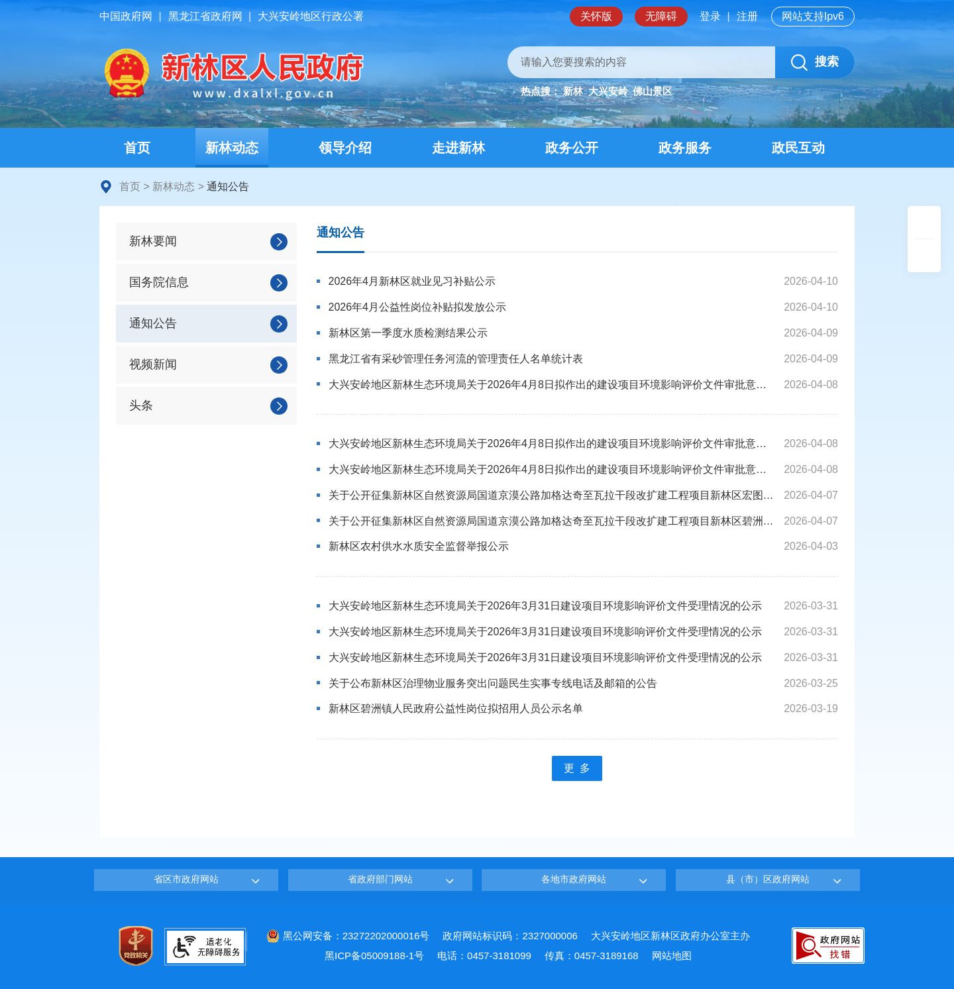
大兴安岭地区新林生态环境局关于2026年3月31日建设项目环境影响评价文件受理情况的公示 (545, 605)
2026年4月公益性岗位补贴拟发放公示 (418, 307)
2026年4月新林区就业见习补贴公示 (412, 281)
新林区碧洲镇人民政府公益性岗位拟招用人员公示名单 (456, 708)
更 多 (577, 768)
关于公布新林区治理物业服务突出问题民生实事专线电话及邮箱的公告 (493, 683)
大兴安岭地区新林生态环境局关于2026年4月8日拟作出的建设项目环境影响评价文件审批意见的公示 (552, 384)
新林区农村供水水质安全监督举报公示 (419, 546)
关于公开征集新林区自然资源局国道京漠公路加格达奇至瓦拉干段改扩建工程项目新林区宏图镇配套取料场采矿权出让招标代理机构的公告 (552, 495)
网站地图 (672, 955)
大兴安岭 (608, 91)
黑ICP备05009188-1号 (374, 955)
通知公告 (340, 232)
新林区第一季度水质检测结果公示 (408, 332)
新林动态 (173, 186)
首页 (129, 186)
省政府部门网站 (380, 879)
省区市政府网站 (186, 879)
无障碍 (661, 16)
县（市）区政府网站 (768, 879)
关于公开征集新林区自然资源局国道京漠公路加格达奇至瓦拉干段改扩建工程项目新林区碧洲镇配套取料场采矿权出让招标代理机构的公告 (552, 521)
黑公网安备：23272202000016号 (348, 935)
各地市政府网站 (573, 879)
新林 (573, 91)
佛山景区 (652, 91)
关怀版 (596, 16)
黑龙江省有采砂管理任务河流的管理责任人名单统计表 (456, 358)
